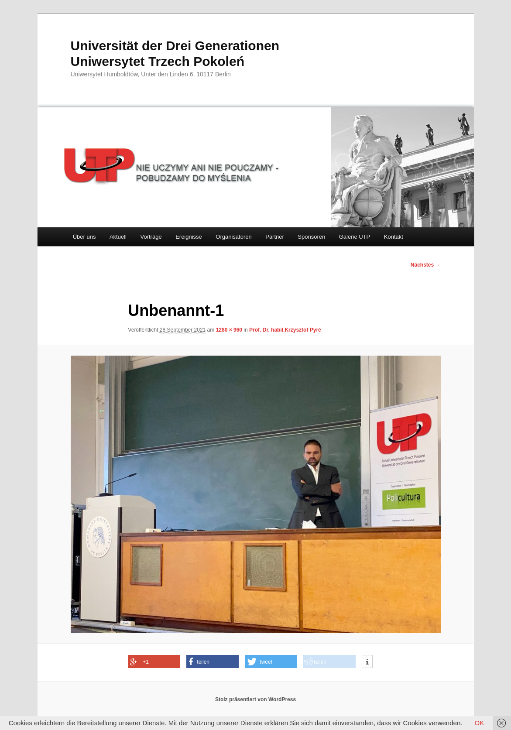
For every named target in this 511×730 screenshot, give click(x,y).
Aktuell (118, 236)
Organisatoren (233, 236)
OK (479, 723)
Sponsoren (311, 236)
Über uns (84, 236)
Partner (274, 236)
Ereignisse (188, 236)
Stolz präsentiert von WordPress (255, 699)
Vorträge (150, 236)
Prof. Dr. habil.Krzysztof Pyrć (285, 330)
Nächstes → (426, 265)
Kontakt (393, 236)
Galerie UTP (354, 236)
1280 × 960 (229, 330)
